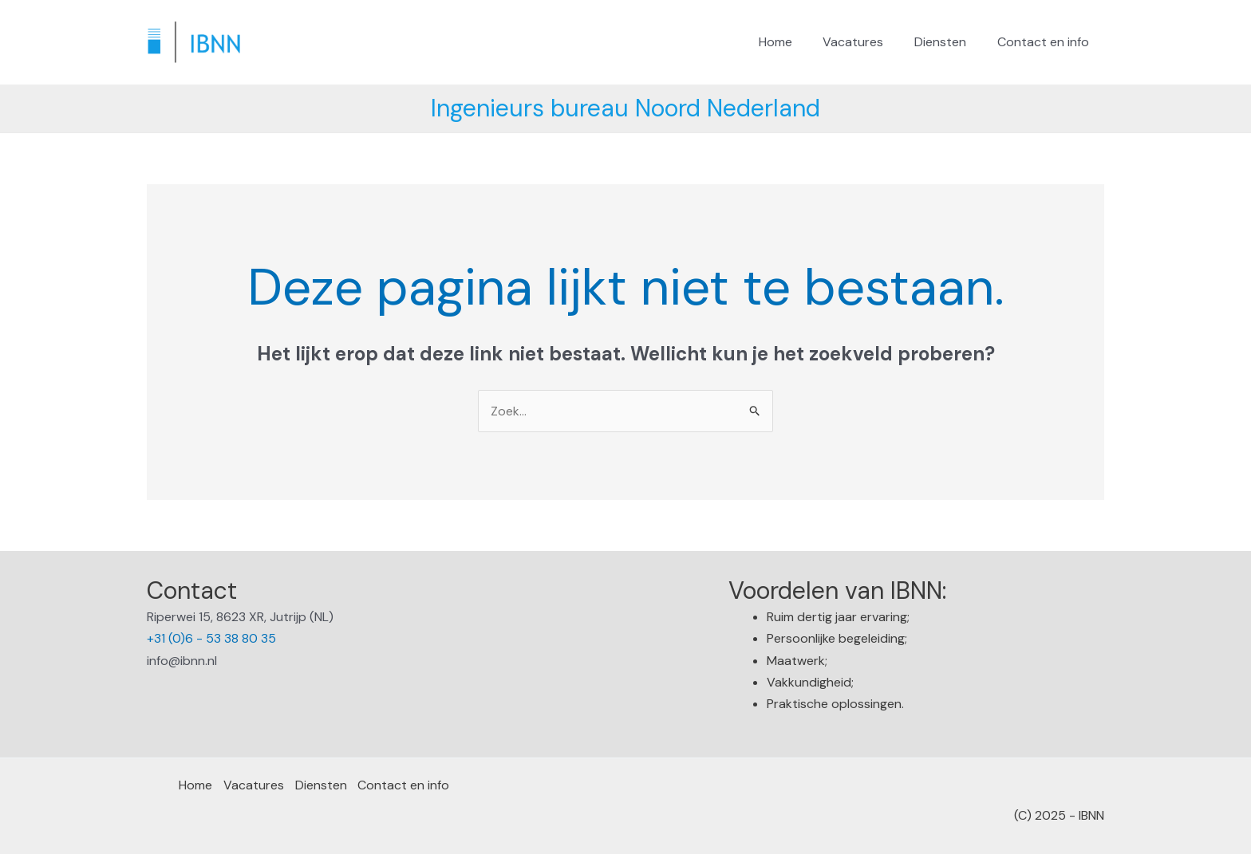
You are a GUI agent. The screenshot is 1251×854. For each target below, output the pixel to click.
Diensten (948, 41)
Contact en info (1045, 41)
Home (794, 41)
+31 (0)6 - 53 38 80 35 (211, 639)
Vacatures (866, 41)
